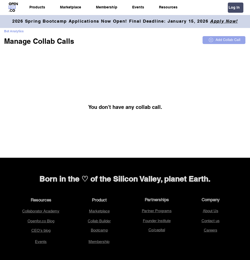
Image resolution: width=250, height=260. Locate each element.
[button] (37, 7)
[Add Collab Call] (224, 40)
